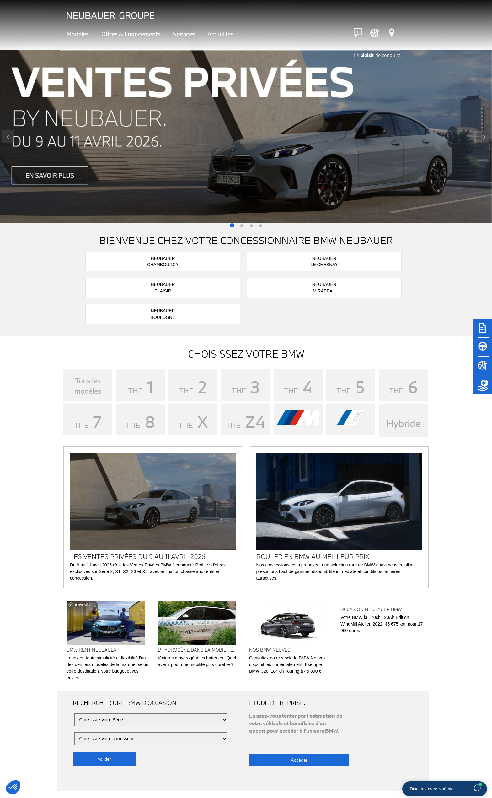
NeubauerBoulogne (382, 261)
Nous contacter (382, 776)
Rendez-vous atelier (289, 776)
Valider (104, 705)
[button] (232, 226)
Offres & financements (130, 34)
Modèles (78, 34)
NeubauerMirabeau (315, 261)
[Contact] (357, 32)
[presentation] (8, 136)
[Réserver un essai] (482, 350)
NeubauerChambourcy (115, 261)
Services (184, 34)
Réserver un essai (196, 776)
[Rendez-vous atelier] (374, 32)
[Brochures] (482, 331)
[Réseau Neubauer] (391, 32)
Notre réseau (103, 776)
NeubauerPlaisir (249, 261)
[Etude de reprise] (482, 387)
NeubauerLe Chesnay (182, 261)
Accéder (280, 705)
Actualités (220, 34)
